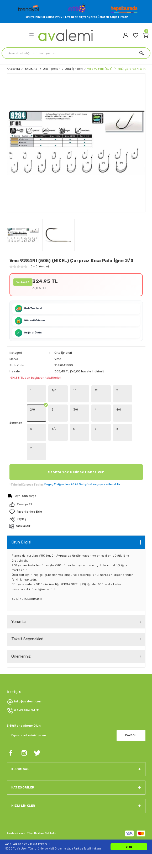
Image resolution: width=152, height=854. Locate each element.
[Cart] (145, 35)
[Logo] (29, 7)
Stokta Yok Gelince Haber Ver (76, 472)
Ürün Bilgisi (21, 542)
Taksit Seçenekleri (27, 639)
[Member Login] (125, 35)
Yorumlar (19, 621)
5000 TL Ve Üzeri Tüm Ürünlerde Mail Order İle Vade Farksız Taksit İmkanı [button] (53, 848)
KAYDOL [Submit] (131, 735)
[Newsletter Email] (76, 735)
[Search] (76, 53)
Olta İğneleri (63, 352)
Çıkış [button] (129, 846)
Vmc (57, 359)
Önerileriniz (21, 656)
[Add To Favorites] (76, 512)
